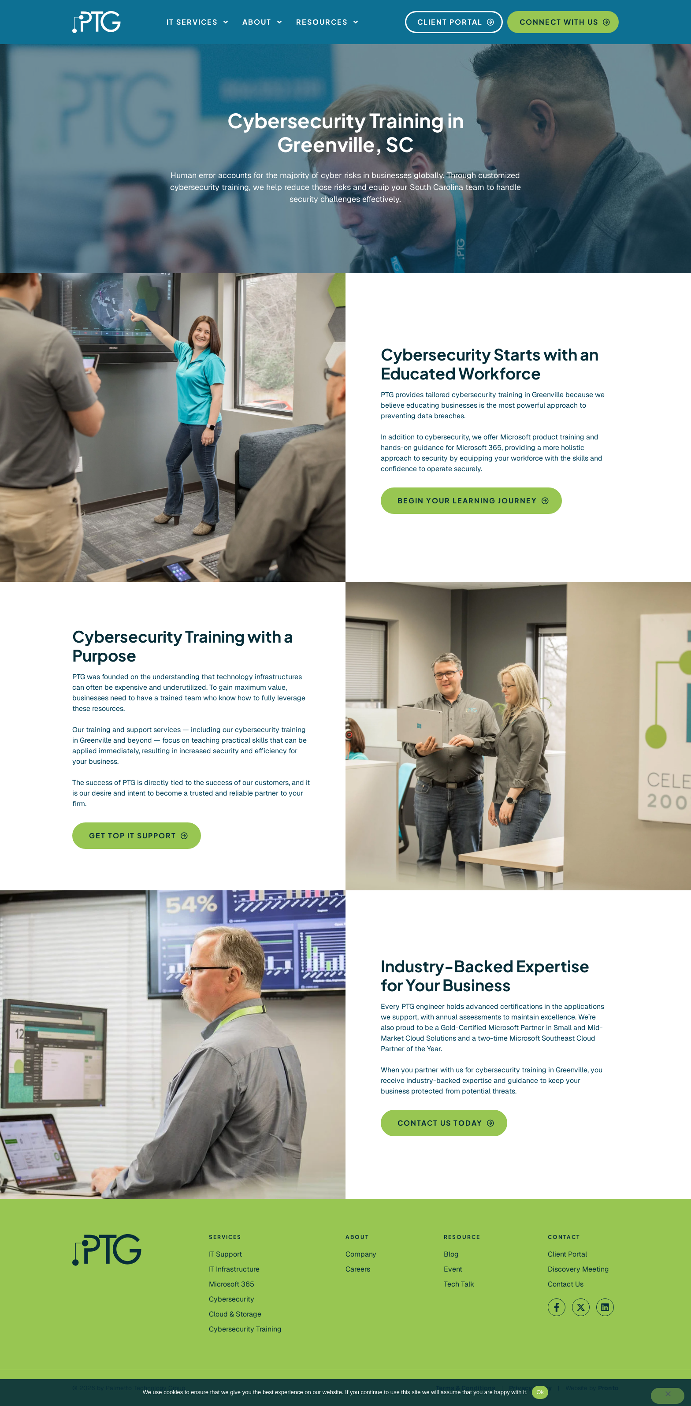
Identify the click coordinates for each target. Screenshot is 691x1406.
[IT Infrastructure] (234, 1269)
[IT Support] (225, 1254)
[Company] (361, 1254)
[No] (667, 1396)
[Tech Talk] (459, 1284)
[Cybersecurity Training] (245, 1329)
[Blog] (451, 1254)
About (262, 22)
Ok (540, 1392)
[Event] (453, 1269)
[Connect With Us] (563, 22)
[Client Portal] (454, 22)
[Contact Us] (578, 1269)
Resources (327, 22)
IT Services (198, 22)
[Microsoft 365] (231, 1284)
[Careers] (358, 1269)
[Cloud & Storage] (235, 1314)
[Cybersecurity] (231, 1299)
